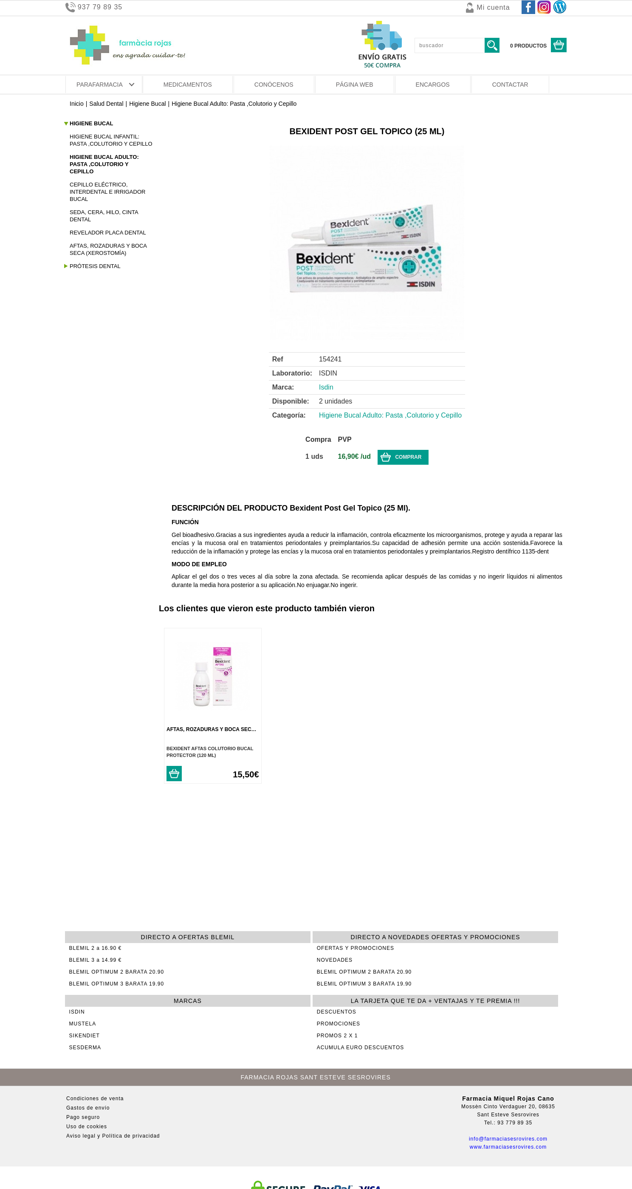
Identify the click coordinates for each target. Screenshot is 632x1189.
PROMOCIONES (338, 1024)
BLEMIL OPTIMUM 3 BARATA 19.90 (116, 984)
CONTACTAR (510, 84)
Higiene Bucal (147, 103)
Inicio (77, 103)
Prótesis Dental (95, 266)
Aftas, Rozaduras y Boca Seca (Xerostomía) (108, 249)
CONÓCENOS (273, 84)
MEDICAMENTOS (188, 84)
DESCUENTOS (336, 1012)
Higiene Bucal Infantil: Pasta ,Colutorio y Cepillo (111, 140)
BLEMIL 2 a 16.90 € (95, 948)
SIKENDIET (84, 1036)
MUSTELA (82, 1024)
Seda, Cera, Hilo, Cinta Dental (104, 216)
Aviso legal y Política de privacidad (113, 1136)
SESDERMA (85, 1048)
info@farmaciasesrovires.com (508, 1139)
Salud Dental (106, 103)
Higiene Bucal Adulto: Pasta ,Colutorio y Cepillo (234, 103)
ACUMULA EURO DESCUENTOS (360, 1048)
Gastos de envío (88, 1108)
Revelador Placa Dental (108, 232)
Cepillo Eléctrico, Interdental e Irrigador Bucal (107, 191)
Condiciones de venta (95, 1098)
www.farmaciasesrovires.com (508, 1147)
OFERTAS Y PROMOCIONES (355, 948)
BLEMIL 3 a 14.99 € (95, 960)
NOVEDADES (335, 960)
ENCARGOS (433, 84)
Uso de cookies (86, 1127)
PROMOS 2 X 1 (337, 1036)
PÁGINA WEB (354, 84)
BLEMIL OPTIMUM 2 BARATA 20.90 (116, 972)
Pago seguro (83, 1117)
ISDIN (77, 1012)
